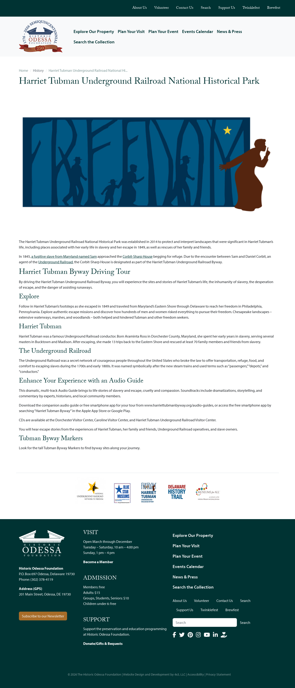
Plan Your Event (163, 31)
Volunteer (161, 8)
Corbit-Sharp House (138, 256)
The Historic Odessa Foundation (99, 674)
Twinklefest (251, 8)
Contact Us (184, 8)
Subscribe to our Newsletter (43, 616)
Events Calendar (197, 31)
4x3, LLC (179, 674)
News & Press (229, 31)
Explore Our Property (94, 31)
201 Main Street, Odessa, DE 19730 (45, 594)
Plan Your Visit (131, 31)
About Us (139, 8)
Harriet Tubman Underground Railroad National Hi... (88, 70)
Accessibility (195, 674)
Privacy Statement (218, 674)
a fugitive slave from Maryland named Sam (64, 256)
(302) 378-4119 (41, 579)
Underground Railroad (55, 262)
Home (23, 70)
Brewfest (273, 8)
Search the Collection (94, 42)
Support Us (226, 8)
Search (206, 8)
